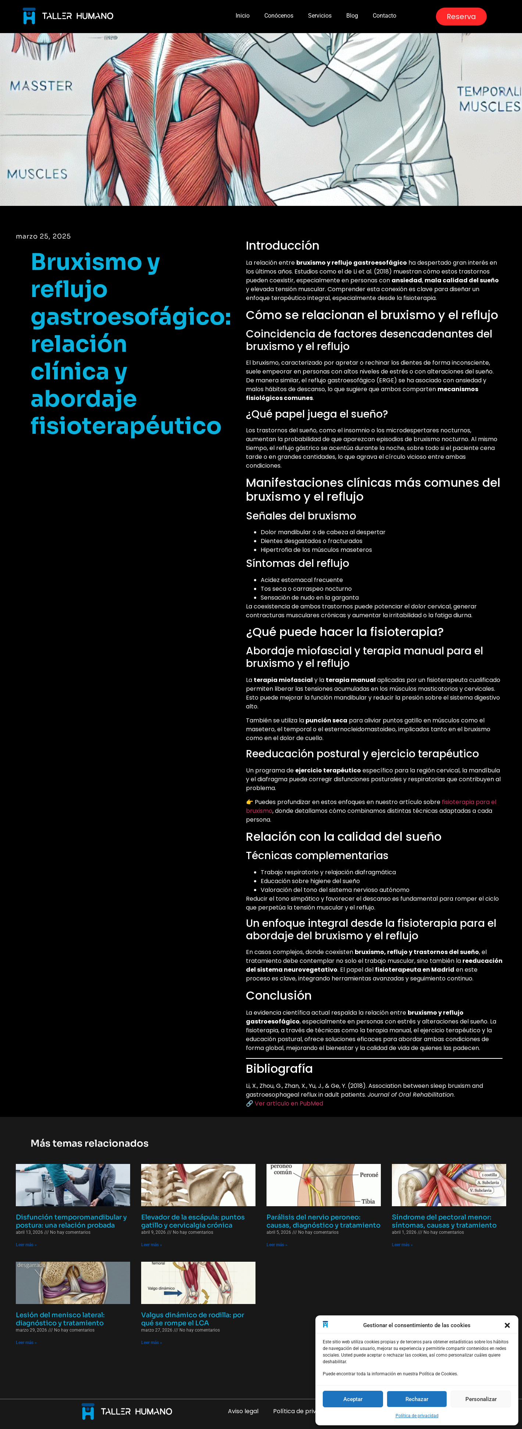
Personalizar (481, 1399)
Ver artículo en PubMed (289, 1103)
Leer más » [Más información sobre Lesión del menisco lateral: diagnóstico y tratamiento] (26, 1342)
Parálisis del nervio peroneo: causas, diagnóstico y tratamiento (323, 1221)
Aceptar (352, 1399)
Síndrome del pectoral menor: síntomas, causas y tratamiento (444, 1221)
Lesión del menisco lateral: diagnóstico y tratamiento (60, 1319)
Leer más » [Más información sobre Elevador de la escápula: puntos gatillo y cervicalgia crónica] (151, 1244)
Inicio (243, 15)
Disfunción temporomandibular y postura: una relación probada (71, 1221)
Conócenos (278, 15)
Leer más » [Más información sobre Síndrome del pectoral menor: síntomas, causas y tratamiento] (402, 1244)
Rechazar (416, 1399)
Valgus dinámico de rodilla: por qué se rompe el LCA (192, 1319)
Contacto (384, 15)
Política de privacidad (417, 1415)
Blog (352, 15)
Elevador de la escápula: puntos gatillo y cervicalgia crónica (193, 1221)
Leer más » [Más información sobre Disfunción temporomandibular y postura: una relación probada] (26, 1244)
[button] (507, 1325)
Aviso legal (243, 1411)
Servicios (320, 15)
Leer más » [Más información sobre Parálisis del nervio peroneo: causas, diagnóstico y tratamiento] (277, 1244)
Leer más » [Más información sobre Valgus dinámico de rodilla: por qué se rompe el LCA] (151, 1342)
